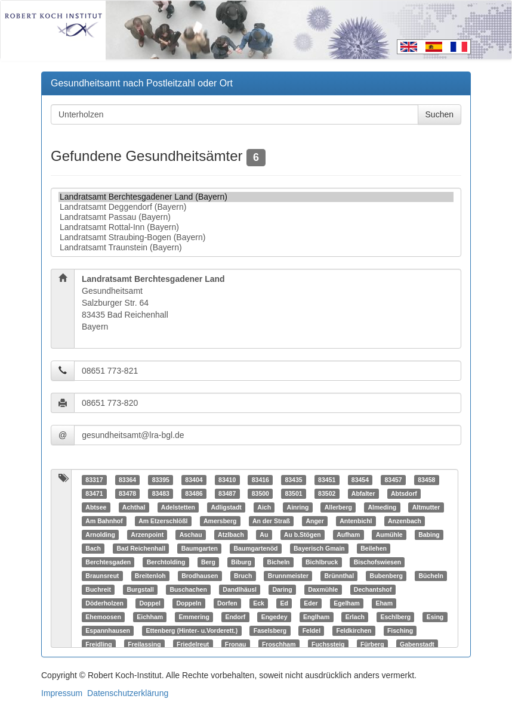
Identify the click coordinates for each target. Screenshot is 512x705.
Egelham (347, 603)
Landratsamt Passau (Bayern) (256, 217)
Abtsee (95, 507)
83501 (293, 493)
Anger (314, 520)
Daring (282, 589)
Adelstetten (178, 507)
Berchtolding (166, 562)
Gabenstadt (417, 644)
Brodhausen (199, 575)
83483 (160, 493)
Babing (429, 534)
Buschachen (187, 589)
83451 (326, 479)
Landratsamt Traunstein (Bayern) (256, 248)
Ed (284, 603)
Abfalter (363, 493)
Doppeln (188, 603)
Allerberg (338, 507)
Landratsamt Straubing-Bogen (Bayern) (256, 237)
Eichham (150, 616)
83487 (227, 493)
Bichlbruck (322, 562)
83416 (260, 479)
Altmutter (426, 507)
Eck (258, 603)
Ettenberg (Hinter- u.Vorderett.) (192, 630)
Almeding (382, 507)
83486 (193, 493)
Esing (435, 616)
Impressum (61, 693)
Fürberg (372, 644)
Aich (264, 507)
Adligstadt (226, 507)
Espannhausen (107, 630)
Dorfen (227, 603)
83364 (127, 479)
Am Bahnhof (103, 520)
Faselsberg (270, 630)
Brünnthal (339, 575)
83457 (393, 479)
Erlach (355, 616)
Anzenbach (404, 520)
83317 (94, 479)
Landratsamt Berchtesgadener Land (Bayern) (256, 197)
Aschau (191, 534)
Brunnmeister (288, 575)
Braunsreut (102, 575)
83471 (94, 493)
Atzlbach (231, 534)
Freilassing (144, 644)
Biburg (241, 562)
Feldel (311, 630)
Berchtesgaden (108, 562)
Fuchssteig (327, 644)
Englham (316, 616)
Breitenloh (150, 575)
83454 (360, 479)
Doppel (150, 603)
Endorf (235, 616)
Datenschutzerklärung (127, 693)
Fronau (235, 644)
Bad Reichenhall (140, 548)
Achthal (134, 507)
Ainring (298, 507)
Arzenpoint (147, 534)
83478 (127, 493)
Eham (384, 603)
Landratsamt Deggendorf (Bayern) (256, 207)
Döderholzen (104, 603)
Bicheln (278, 562)
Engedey (274, 616)
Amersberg (219, 520)
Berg (208, 562)
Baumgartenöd (255, 548)
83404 (193, 479)
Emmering (194, 616)
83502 (326, 493)
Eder (310, 603)
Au (264, 534)
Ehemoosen (103, 616)
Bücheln (431, 575)
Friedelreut (193, 644)
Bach (93, 548)
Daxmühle (323, 589)
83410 (227, 479)
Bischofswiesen (377, 562)
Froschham (279, 644)
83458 (426, 479)
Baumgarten (199, 548)
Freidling (98, 644)
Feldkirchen (354, 630)
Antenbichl (356, 520)
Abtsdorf (404, 493)
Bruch (243, 575)
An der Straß (271, 520)
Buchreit (98, 589)
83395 (160, 479)
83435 (293, 479)
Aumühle (389, 534)
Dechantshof (373, 589)
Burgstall (140, 589)
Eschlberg (395, 616)
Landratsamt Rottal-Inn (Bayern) (256, 227)
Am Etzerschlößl (162, 520)
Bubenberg (386, 575)
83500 (260, 493)
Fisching (400, 630)
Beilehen (373, 548)
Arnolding (100, 534)
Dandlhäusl (240, 589)
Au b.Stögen (302, 534)
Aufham (348, 534)
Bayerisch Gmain (319, 548)
